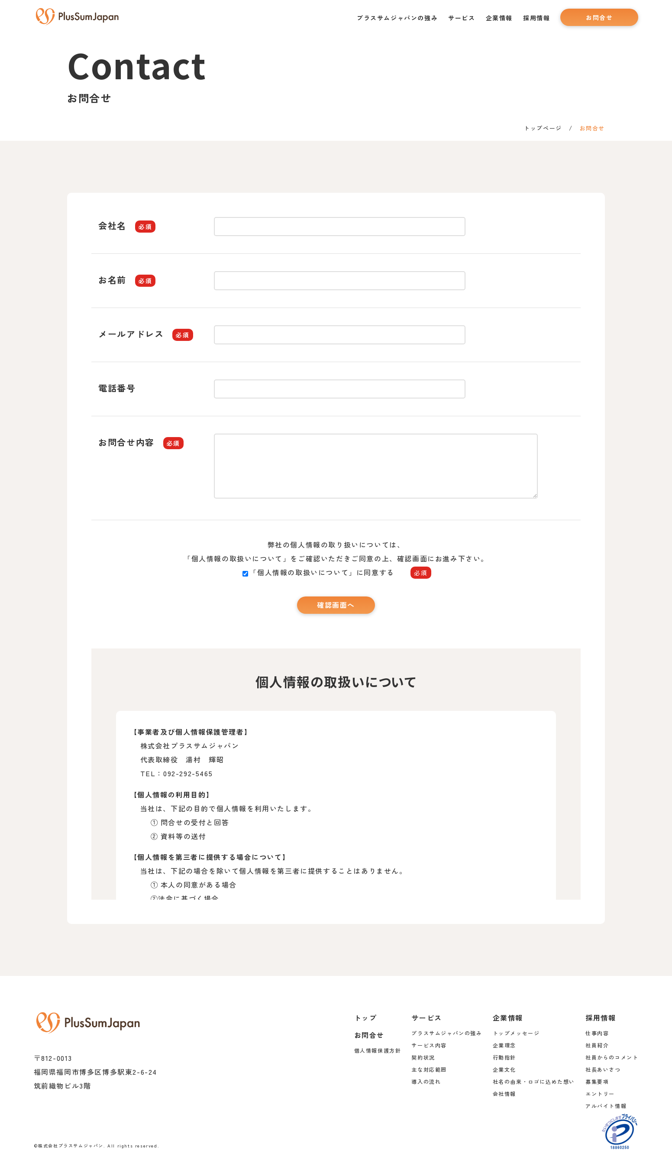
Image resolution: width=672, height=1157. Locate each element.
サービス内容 (429, 1045)
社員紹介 (597, 1045)
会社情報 (504, 1093)
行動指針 (504, 1057)
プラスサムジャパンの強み (397, 17)
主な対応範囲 (429, 1069)
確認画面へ (336, 605)
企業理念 (504, 1045)
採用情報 (536, 17)
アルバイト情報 (606, 1105)
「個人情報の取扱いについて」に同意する (336, 572)
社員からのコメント (611, 1057)
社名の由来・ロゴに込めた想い (534, 1081)
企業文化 (504, 1069)
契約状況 (423, 1057)
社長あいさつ (603, 1069)
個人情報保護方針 (377, 1050)
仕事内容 (597, 1033)
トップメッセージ (516, 1033)
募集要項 (597, 1081)
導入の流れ (426, 1081)
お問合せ (599, 17)
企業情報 (499, 17)
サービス (461, 17)
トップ (365, 1017)
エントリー (600, 1093)
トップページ (543, 128)
